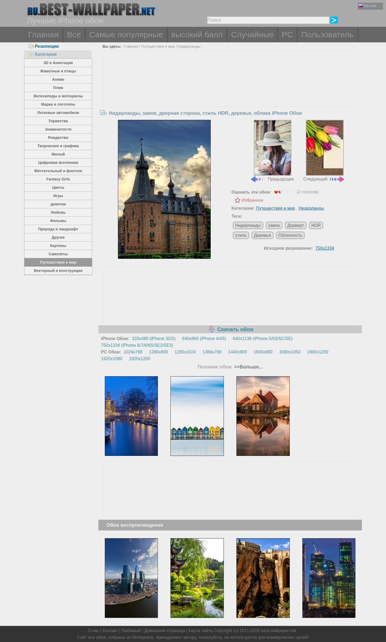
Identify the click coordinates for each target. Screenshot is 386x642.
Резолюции (43, 46)
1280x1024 (185, 352)
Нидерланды (189, 46)
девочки (58, 204)
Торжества (58, 121)
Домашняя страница (164, 630)
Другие (58, 237)
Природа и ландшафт (58, 229)
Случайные (252, 34)
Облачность (290, 235)
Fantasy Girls (58, 179)
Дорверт (295, 225)
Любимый (131, 630)
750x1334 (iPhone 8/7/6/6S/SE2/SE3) (137, 345)
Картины (58, 245)
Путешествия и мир (58, 262)
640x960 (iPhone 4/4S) (204, 338)
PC (287, 34)
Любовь (58, 212)
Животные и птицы (58, 71)
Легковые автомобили (58, 112)
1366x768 (212, 352)
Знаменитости (58, 129)
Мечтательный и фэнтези (58, 171)
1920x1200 (139, 358)
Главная (43, 34)
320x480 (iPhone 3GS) (154, 338)
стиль (241, 235)
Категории (42, 54)
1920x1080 (111, 358)
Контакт (110, 630)
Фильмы (58, 221)
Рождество (58, 137)
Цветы (58, 187)
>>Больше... (248, 367)
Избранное (252, 200)
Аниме (58, 79)
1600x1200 (317, 352)
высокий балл (197, 34)
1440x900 (237, 352)
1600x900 (263, 352)
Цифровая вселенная (58, 162)
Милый (58, 154)
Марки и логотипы (58, 104)
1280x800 (158, 352)
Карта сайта (201, 630)
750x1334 (324, 248)
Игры (58, 196)
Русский (367, 6)
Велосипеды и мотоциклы (58, 96)
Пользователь (327, 34)
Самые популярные (126, 34)
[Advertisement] (230, 90)
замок (274, 225)
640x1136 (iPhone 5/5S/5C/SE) (263, 338)
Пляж (58, 88)
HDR (316, 225)
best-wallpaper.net (278, 630)
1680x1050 (289, 352)
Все (74, 34)
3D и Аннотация (58, 63)
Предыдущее (272, 151)
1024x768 (133, 352)
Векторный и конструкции (58, 270)
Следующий (324, 151)
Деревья (262, 235)
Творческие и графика (58, 146)
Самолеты (58, 254)
